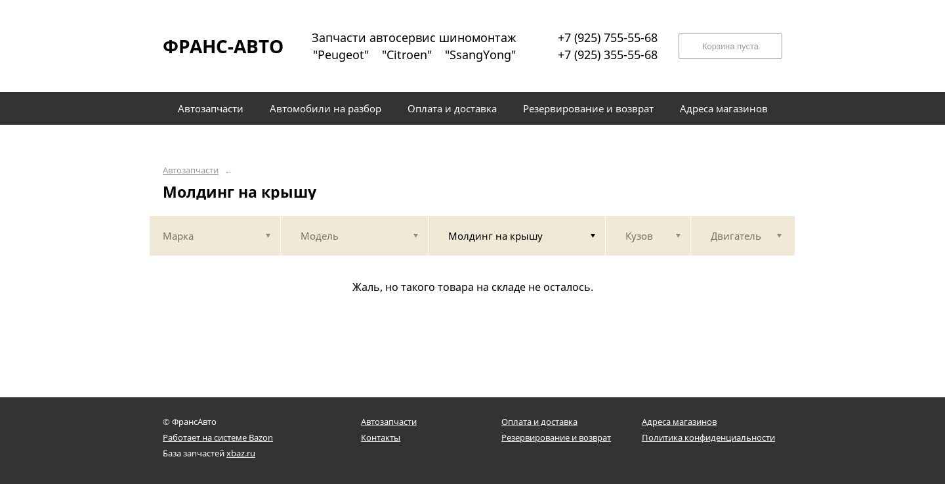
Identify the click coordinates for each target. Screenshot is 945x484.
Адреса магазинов (679, 422)
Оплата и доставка (539, 422)
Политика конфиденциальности (708, 437)
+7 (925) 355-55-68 (608, 54)
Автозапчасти (191, 170)
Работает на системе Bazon (218, 437)
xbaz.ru (240, 453)
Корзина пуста (730, 46)
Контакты (380, 437)
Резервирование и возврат (556, 437)
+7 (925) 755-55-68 (608, 37)
